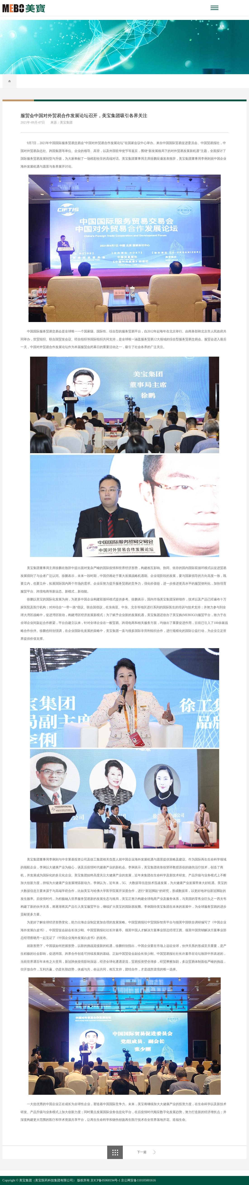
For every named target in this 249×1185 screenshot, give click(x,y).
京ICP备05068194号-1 (105, 1180)
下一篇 (142, 1152)
